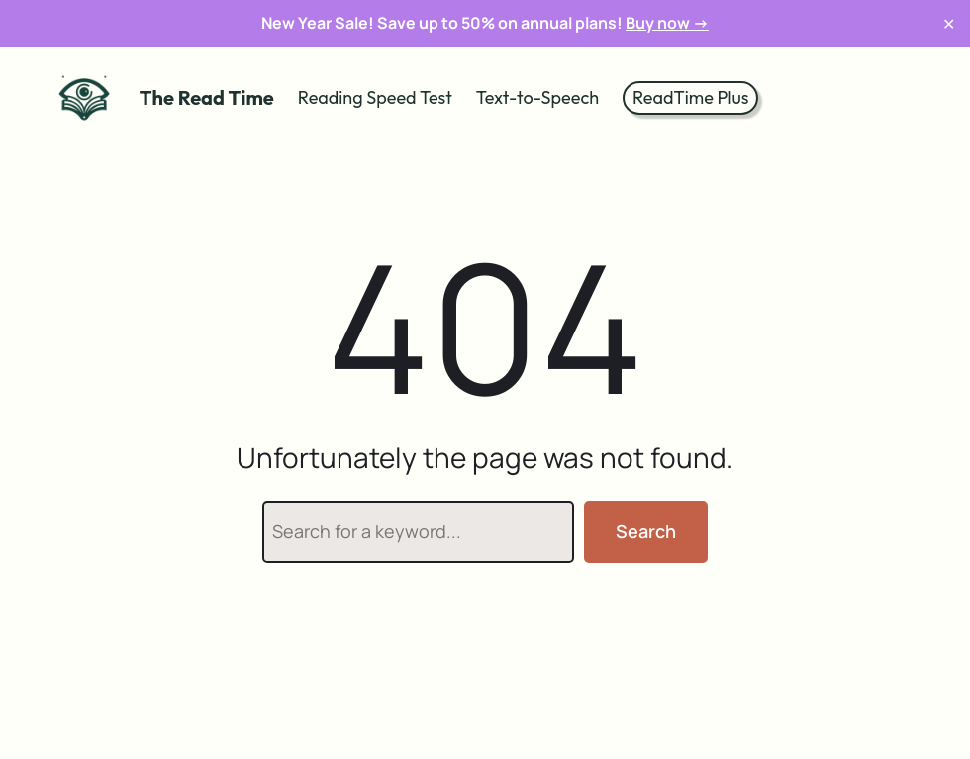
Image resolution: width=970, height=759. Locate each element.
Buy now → (667, 23)
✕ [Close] (948, 23)
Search (646, 531)
